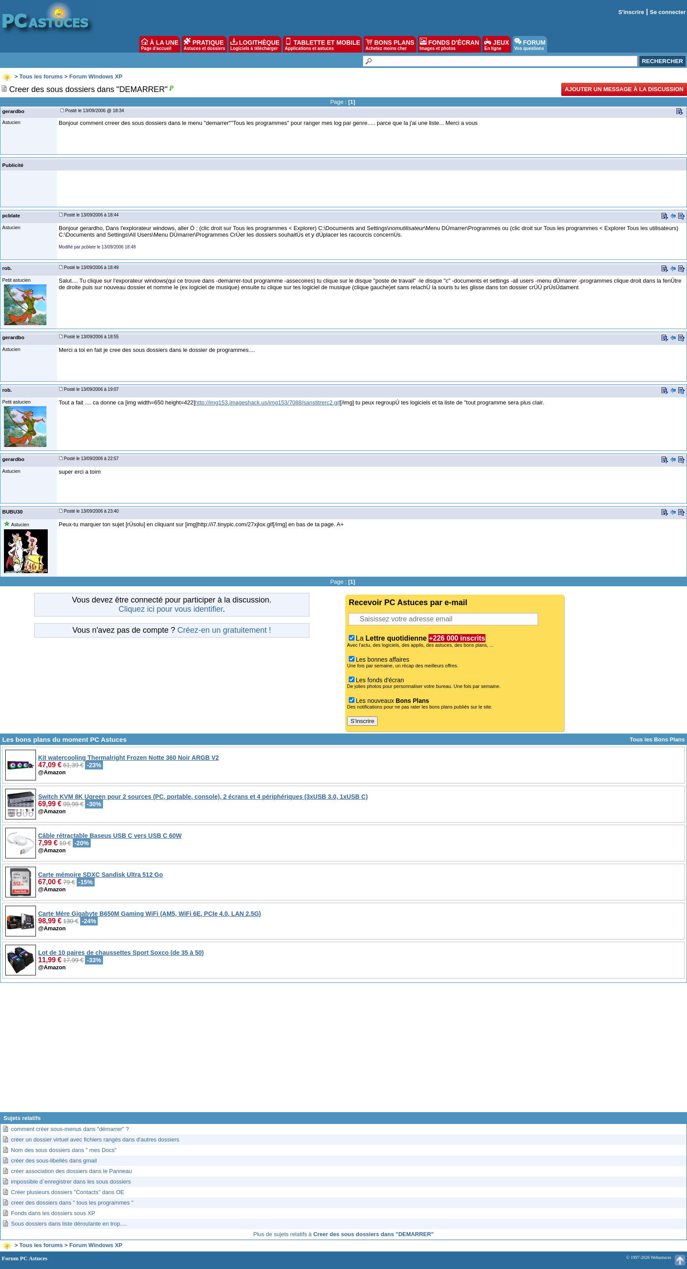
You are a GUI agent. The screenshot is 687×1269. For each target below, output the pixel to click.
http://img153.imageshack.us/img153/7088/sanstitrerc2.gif (267, 402)
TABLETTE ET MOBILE (322, 44)
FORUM (529, 44)
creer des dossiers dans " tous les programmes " (72, 1202)
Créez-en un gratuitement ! (224, 630)
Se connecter (668, 12)
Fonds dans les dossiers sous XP (53, 1213)
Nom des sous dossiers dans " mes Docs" (64, 1150)
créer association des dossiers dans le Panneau (71, 1171)
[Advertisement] (343, 1050)
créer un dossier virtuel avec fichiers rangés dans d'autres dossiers (95, 1139)
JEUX (496, 44)
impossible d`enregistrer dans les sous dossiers (71, 1181)
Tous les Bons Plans (657, 739)
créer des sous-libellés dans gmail (54, 1160)
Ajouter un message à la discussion (624, 89)
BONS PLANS (389, 44)
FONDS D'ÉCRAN (449, 44)
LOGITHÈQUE (255, 44)
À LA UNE (159, 44)
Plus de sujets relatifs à (343, 1234)
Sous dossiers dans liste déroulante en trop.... (69, 1223)
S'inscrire (631, 12)
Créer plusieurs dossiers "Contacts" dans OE (67, 1192)
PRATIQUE (204, 44)
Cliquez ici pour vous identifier (170, 609)
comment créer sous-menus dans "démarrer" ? (70, 1129)
